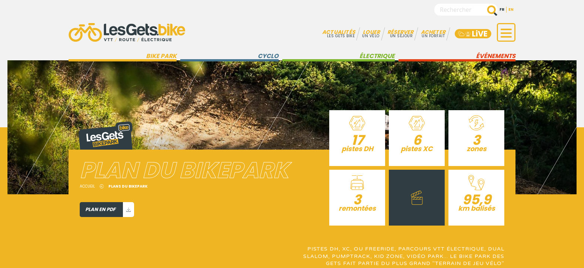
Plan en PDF (109, 209)
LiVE (472, 33)
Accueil (87, 186)
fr (501, 9)
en (511, 9)
